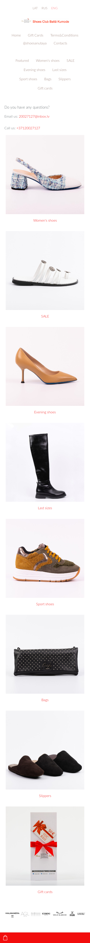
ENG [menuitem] (54, 8)
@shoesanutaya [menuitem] (35, 43)
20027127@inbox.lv (34, 116)
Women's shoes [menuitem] (48, 60)
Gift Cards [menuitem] (35, 35)
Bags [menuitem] (47, 79)
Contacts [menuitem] (60, 43)
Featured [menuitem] (22, 60)
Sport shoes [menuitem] (28, 79)
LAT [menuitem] (35, 8)
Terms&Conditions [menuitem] (64, 35)
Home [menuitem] (16, 35)
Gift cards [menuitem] (45, 88)
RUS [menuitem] (44, 8)
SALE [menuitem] (70, 60)
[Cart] (5, 937)
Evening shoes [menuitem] (34, 69)
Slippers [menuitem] (64, 79)
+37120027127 (28, 128)
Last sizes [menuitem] (59, 69)
